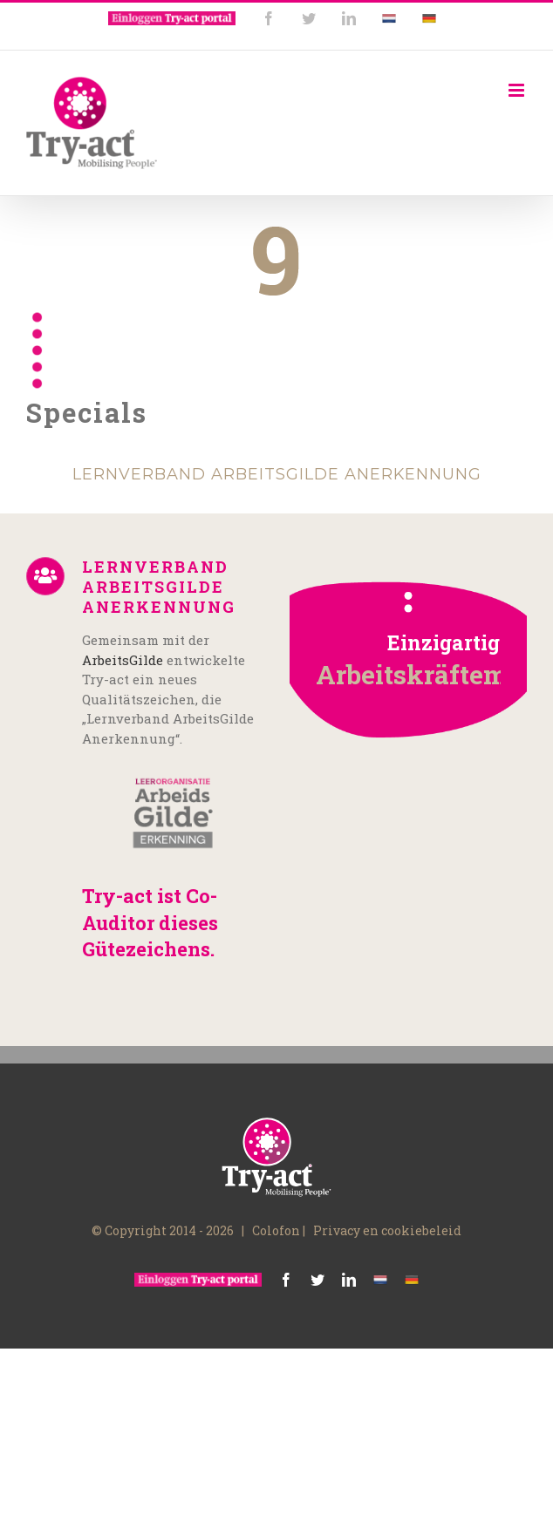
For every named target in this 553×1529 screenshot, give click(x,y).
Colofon (276, 1230)
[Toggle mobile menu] (518, 90)
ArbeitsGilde (122, 660)
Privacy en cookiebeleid (387, 1230)
